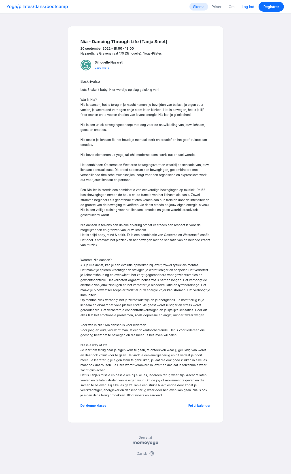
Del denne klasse (93, 405)
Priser (216, 6)
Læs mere (102, 67)
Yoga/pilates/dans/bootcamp (37, 6)
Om (231, 6)
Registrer (271, 6)
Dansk (146, 453)
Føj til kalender (199, 405)
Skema (198, 6)
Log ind (248, 6)
